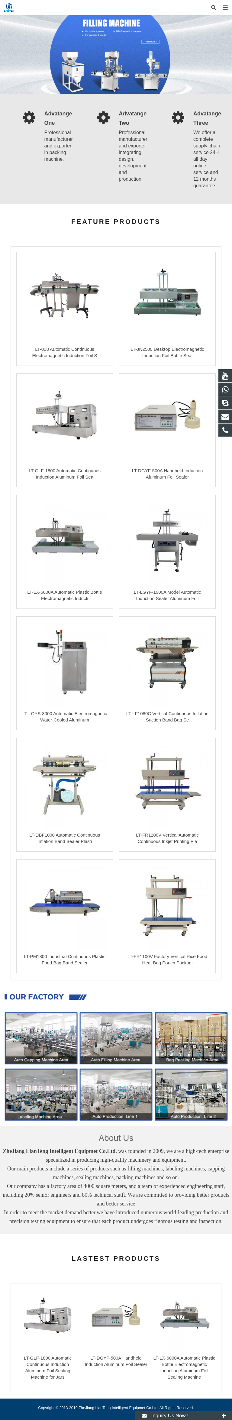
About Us (115, 1138)
